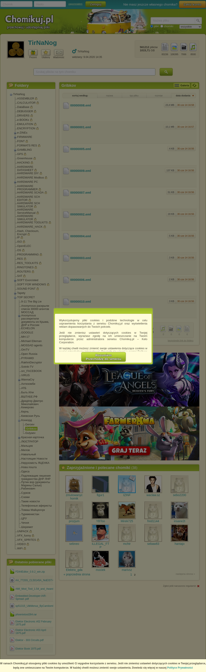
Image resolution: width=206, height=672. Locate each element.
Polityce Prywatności (180, 667)
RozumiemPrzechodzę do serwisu (103, 357)
